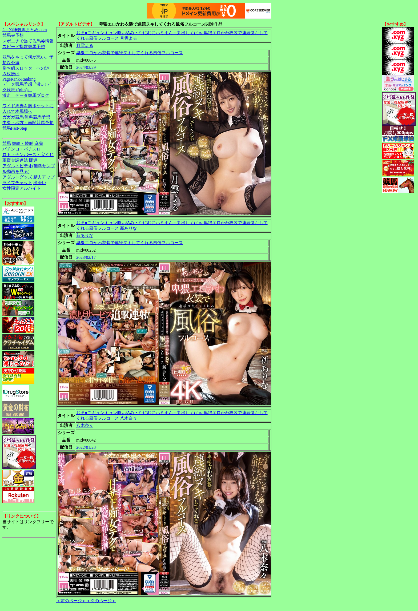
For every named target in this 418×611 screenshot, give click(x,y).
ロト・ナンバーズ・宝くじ (28, 154)
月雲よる (84, 45)
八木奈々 (84, 425)
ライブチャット (17, 182)
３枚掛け (10, 74)
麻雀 (38, 143)
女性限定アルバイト (21, 188)
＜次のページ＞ (101, 600)
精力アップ (44, 177)
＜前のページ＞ (71, 600)
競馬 (6, 143)
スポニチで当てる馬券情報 (28, 41)
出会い (39, 182)
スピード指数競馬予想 (23, 46)
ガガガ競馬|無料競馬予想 (26, 117)
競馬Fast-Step (14, 128)
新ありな (84, 235)
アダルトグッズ (17, 177)
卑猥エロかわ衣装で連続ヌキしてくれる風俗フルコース (129, 52)
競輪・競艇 (22, 143)
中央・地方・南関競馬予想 (28, 122)
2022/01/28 (86, 447)
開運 (33, 160)
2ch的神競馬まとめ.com (24, 29)
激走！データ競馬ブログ (25, 95)
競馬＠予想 (13, 35)
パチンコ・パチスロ (21, 149)
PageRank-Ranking (18, 79)
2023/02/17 (86, 257)
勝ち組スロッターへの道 (25, 68)
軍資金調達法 (15, 160)
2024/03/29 (86, 67)
